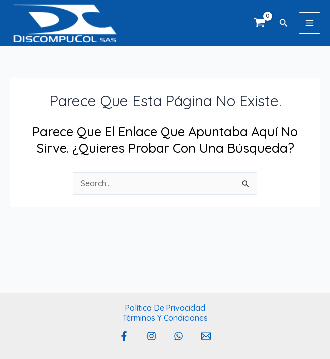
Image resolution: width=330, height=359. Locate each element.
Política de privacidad (165, 308)
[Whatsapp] (178, 336)
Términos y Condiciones (165, 318)
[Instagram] (151, 336)
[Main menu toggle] (309, 23)
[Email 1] (206, 336)
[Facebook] (124, 336)
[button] (283, 23)
